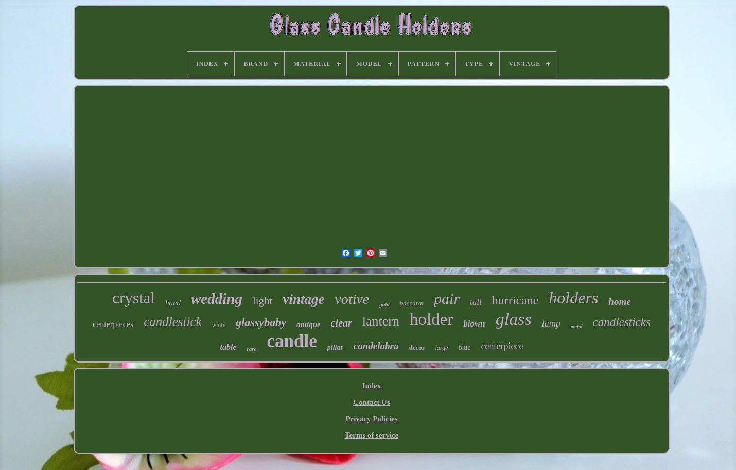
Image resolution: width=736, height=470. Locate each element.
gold (384, 304)
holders (573, 297)
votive (352, 299)
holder (431, 319)
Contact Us (371, 402)
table (228, 346)
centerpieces (113, 324)
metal (577, 326)
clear (341, 323)
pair (447, 298)
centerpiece (502, 346)
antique (308, 324)
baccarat (412, 303)
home (619, 301)
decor (417, 347)
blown (474, 324)
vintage (303, 299)
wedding (216, 299)
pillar (335, 347)
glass (514, 319)
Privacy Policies (371, 418)
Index (371, 386)
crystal (133, 298)
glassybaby (261, 322)
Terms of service (371, 435)
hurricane (515, 300)
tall (476, 302)
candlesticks (622, 322)
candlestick (172, 322)
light (263, 301)
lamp (551, 323)
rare (252, 349)
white (219, 325)
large (441, 347)
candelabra (376, 345)
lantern (380, 321)
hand (173, 303)
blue (464, 347)
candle (292, 341)
